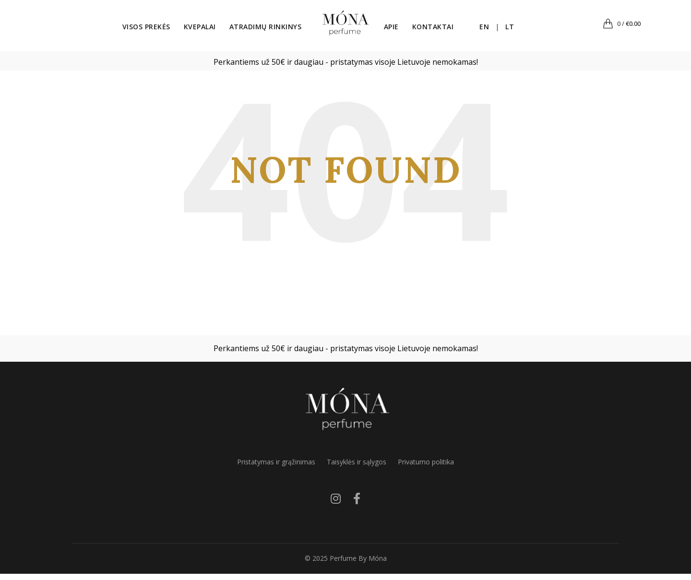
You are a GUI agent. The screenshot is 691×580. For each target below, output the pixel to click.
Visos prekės (133, 30)
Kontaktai (446, 30)
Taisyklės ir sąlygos (356, 468)
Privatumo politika (426, 468)
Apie (404, 30)
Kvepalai (186, 30)
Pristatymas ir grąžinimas (276, 468)
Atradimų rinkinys (252, 30)
